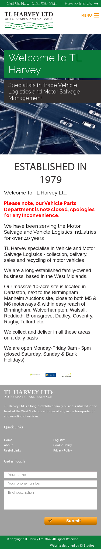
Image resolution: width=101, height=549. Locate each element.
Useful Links (12, 450)
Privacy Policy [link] (62, 450)
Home (8, 440)
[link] (29, 20)
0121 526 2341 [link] (32, 3)
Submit (73, 520)
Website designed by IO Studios (72, 545)
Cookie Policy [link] (62, 445)
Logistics (59, 440)
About (8, 445)
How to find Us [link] (78, 3)
